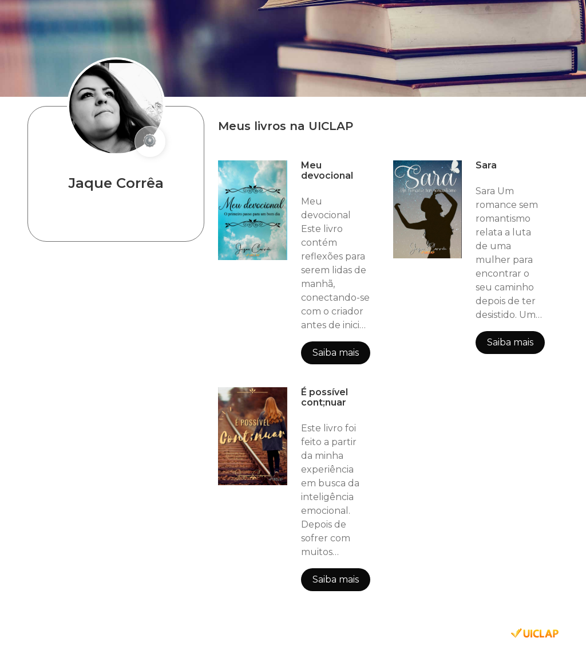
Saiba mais (335, 352)
